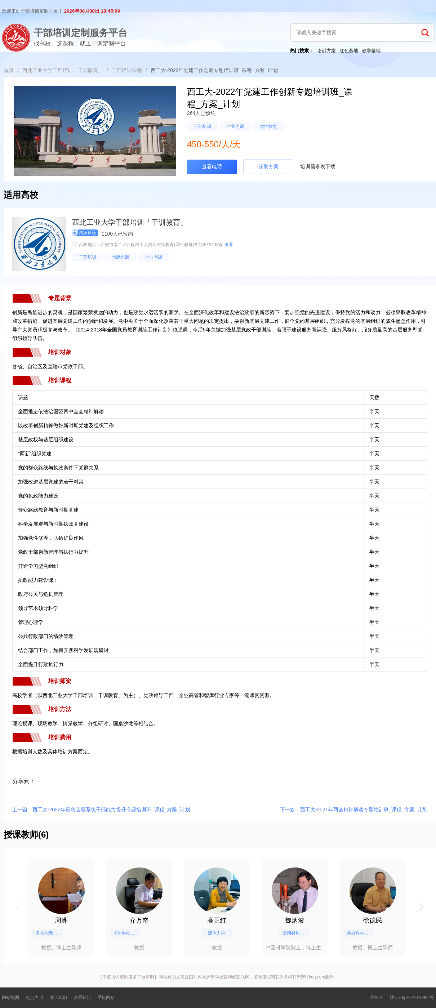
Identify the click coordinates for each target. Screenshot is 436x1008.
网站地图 (10, 997)
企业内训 (235, 126)
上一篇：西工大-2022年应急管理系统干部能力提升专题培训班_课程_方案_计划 (101, 809)
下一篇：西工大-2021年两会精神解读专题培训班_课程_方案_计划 (353, 809)
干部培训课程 (127, 70)
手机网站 (106, 997)
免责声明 (34, 997)
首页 (9, 70)
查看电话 (212, 166)
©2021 (376, 997)
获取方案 (268, 166)
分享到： (23, 781)
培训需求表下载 (317, 166)
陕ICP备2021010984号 (412, 997)
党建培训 (120, 257)
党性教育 (268, 126)
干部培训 (202, 126)
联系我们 (82, 997)
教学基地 (371, 50)
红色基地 (348, 50)
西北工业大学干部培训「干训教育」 (62, 70)
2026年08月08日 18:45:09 (92, 11)
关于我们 (58, 997)
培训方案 (326, 50)
